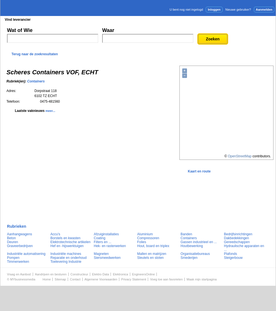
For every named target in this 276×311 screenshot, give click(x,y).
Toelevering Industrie (65, 262)
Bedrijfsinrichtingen (238, 234)
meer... (50, 110)
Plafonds (230, 254)
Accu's (55, 234)
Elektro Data (100, 274)
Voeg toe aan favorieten (166, 279)
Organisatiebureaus (195, 254)
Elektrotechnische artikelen (70, 242)
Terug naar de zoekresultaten (34, 54)
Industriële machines (65, 254)
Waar (108, 30)
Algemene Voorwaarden (101, 279)
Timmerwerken (18, 262)
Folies (141, 242)
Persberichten (137, 20)
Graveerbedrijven (20, 246)
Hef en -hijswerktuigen (67, 246)
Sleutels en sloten (150, 258)
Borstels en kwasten (65, 238)
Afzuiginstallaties (106, 234)
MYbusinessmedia (22, 279)
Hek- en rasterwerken (110, 246)
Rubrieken (16, 226)
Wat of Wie (19, 30)
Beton (11, 238)
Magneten (101, 254)
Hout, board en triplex (153, 246)
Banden (186, 234)
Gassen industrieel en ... (199, 242)
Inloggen (214, 9)
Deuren (12, 242)
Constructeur (79, 274)
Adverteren (215, 19)
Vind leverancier (18, 20)
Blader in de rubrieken (58, 20)
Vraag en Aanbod (19, 274)
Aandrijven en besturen (51, 274)
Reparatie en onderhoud (68, 258)
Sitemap (60, 279)
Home (47, 279)
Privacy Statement (133, 279)
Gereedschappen (237, 242)
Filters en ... (102, 242)
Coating (99, 238)
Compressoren (148, 238)
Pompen (13, 258)
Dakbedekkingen (236, 238)
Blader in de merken (101, 20)
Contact (75, 279)
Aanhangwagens (19, 234)
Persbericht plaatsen (255, 19)
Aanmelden (264, 9)
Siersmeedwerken (107, 258)
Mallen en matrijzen (151, 254)
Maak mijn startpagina (202, 279)
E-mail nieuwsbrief (181, 19)
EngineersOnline (143, 274)
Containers (36, 81)
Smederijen (189, 258)
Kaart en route (199, 171)
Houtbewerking (192, 246)
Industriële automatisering (26, 254)
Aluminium (145, 234)
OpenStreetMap (240, 156)
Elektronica (120, 274)
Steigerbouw (233, 258)
